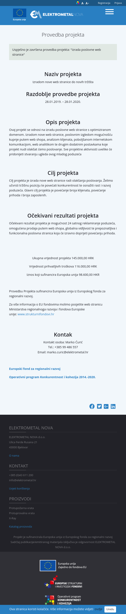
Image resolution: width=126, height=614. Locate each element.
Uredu (110, 609)
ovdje (98, 609)
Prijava (118, 2)
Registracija (104, 2)
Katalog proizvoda (20, 526)
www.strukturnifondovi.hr (36, 314)
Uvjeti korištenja (19, 488)
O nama (14, 455)
